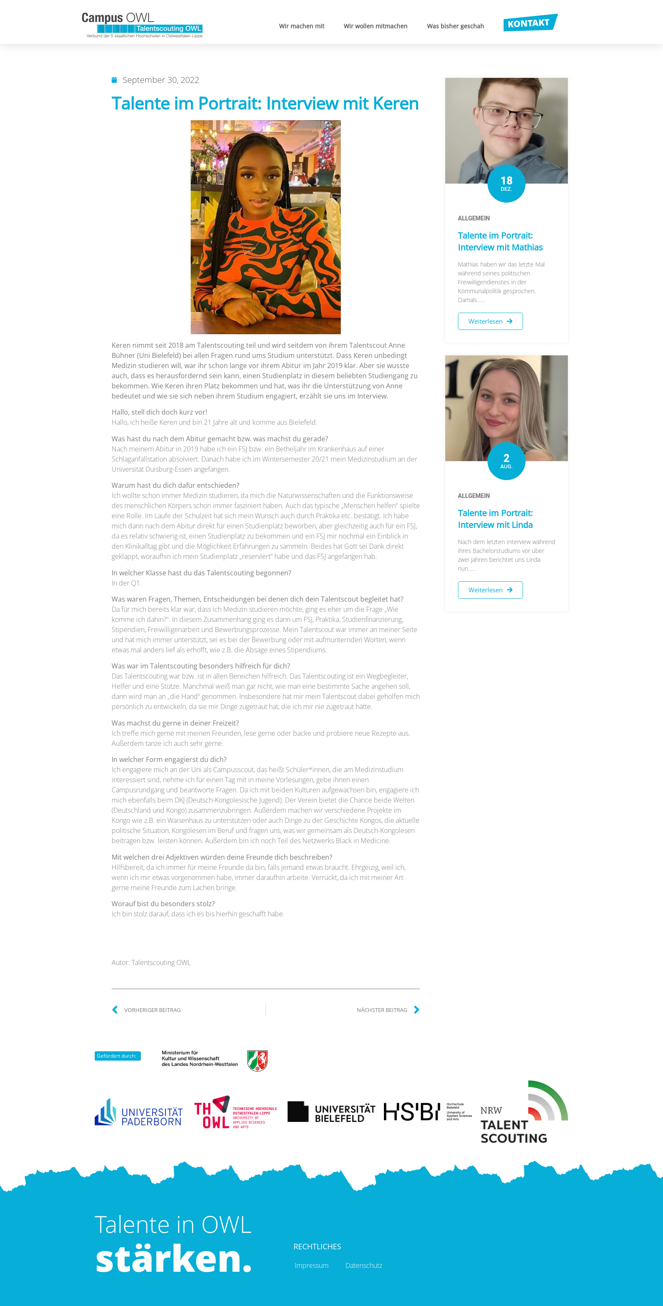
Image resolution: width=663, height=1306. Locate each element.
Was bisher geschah (455, 26)
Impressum (312, 1265)
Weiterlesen (490, 321)
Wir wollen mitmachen (376, 26)
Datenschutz (363, 1265)
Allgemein (474, 218)
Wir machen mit (301, 26)
